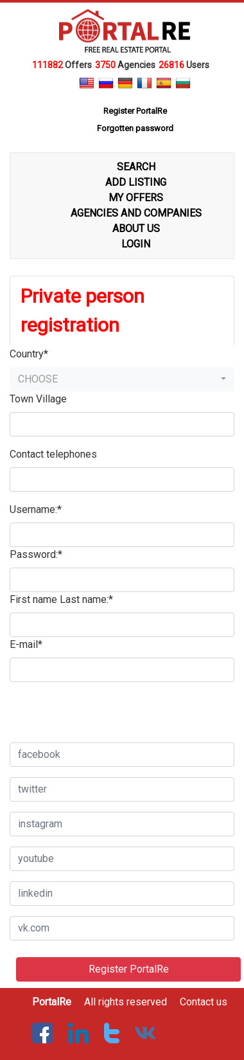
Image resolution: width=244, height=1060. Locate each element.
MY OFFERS (136, 198)
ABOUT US (136, 228)
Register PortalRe (129, 969)
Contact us (203, 1002)
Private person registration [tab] (82, 310)
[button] (122, 379)
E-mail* (26, 644)
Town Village (38, 399)
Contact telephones (53, 454)
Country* (29, 354)
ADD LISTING (135, 182)
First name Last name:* (61, 599)
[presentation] (107, 707)
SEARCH (136, 167)
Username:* (36, 509)
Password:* (36, 554)
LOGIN (135, 244)
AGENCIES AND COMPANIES (136, 213)
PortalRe (51, 1002)
